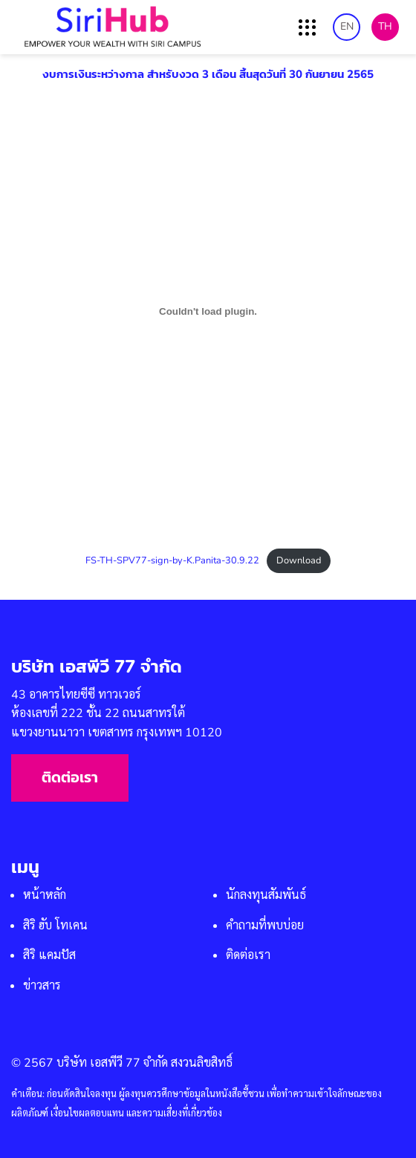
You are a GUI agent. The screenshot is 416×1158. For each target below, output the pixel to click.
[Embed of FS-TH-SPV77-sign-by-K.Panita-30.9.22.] (208, 311)
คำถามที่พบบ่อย (265, 925)
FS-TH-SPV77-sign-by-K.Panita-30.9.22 (172, 560)
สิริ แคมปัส (49, 955)
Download (298, 560)
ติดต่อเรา (70, 778)
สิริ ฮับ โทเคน (55, 925)
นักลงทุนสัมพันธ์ (266, 895)
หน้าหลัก (44, 895)
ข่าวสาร (42, 986)
